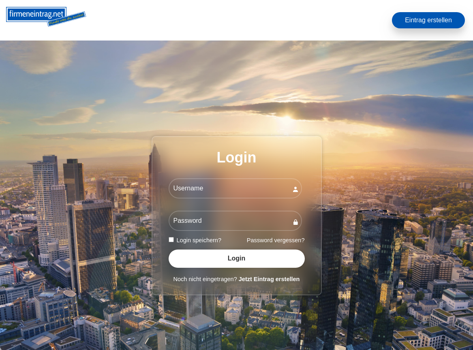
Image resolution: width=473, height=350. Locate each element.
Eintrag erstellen (428, 20)
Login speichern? (195, 240)
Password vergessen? (276, 240)
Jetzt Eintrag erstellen (269, 279)
